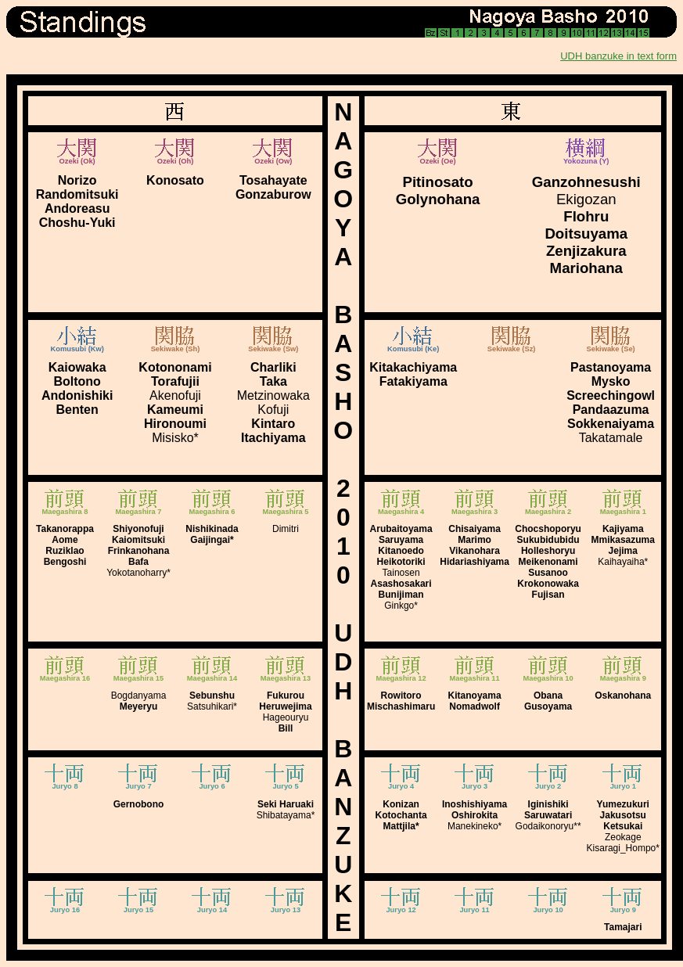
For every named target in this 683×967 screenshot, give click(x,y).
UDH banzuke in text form (618, 56)
